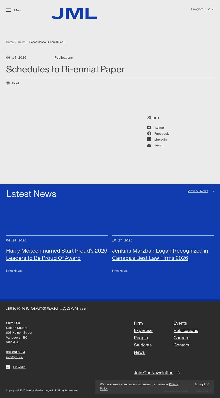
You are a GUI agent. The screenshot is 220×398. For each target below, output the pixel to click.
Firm (138, 323)
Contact (181, 345)
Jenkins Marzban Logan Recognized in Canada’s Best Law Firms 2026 (160, 254)
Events (180, 323)
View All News (198, 191)
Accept (200, 384)
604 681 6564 (15, 352)
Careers (181, 338)
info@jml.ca (14, 357)
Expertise (143, 330)
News (139, 352)
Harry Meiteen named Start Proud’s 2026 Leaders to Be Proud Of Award (56, 254)
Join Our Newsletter (153, 373)
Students (143, 345)
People (141, 338)
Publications (186, 330)
